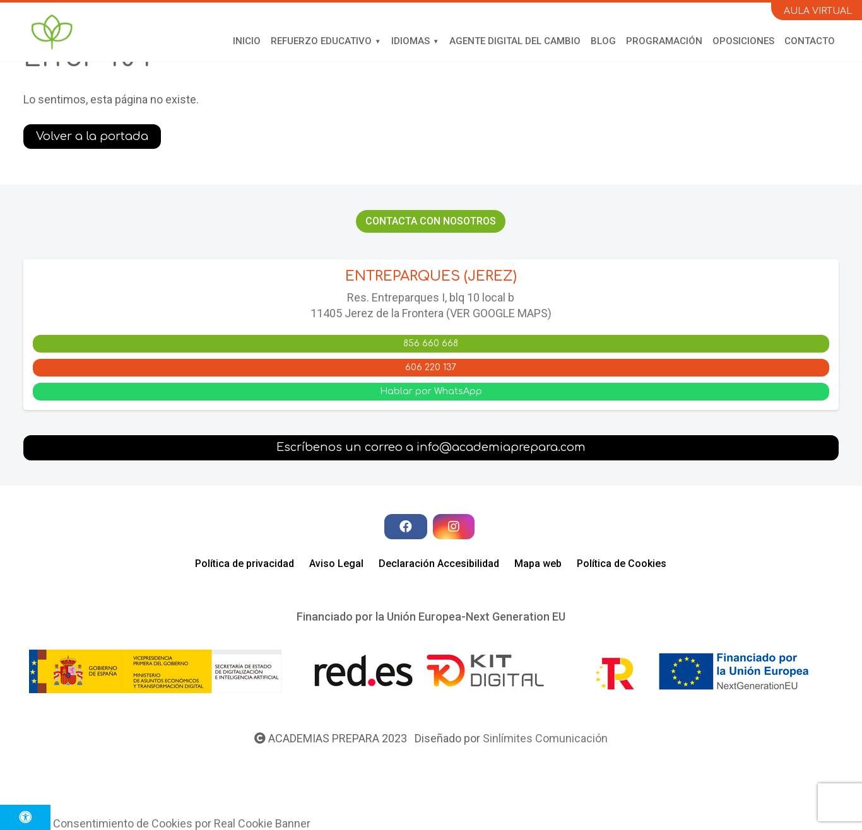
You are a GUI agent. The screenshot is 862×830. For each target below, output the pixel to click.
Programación (664, 41)
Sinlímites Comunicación (545, 738)
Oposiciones (743, 41)
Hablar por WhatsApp (431, 391)
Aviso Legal (336, 564)
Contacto (809, 41)
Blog (603, 41)
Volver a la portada (92, 136)
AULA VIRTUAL (818, 11)
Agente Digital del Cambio (515, 41)
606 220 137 (430, 367)
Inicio (247, 41)
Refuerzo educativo (321, 41)
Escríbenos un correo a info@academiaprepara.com (431, 447)
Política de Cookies (621, 564)
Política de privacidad (244, 564)
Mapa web (538, 564)
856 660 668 (430, 343)
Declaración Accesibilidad (439, 564)
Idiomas (410, 41)
